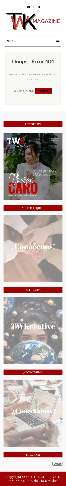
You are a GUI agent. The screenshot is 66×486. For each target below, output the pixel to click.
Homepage (44, 90)
